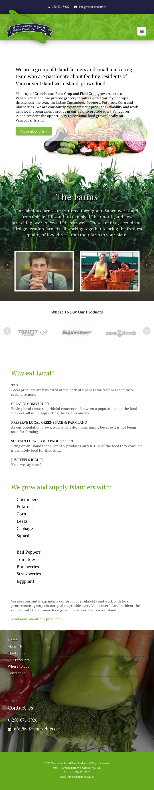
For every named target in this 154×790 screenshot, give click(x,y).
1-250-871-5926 (81, 772)
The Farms (16, 653)
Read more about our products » (37, 618)
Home (12, 639)
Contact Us (17, 672)
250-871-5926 (22, 720)
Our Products (19, 659)
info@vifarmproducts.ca (92, 7)
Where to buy (18, 666)
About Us (15, 646)
